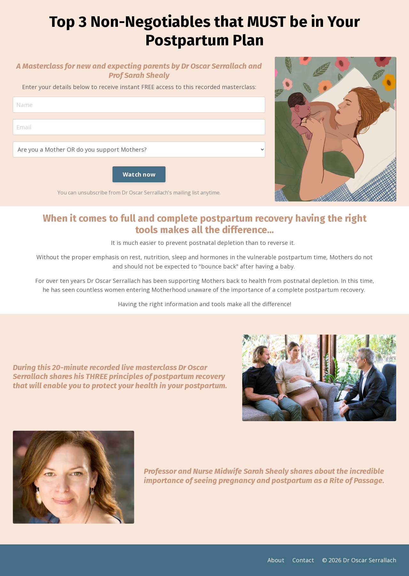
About (275, 560)
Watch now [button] (139, 174)
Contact (303, 560)
